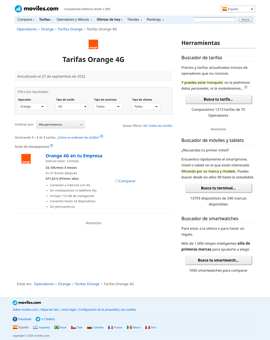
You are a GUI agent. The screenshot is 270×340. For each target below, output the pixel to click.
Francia (115, 327)
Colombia (95, 327)
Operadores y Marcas (74, 19)
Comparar (25, 19)
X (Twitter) (45, 319)
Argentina (41, 327)
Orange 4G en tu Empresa (74, 155)
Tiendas (134, 19)
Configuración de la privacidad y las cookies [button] (107, 309)
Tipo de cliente (142, 99)
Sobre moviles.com (25, 309)
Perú (150, 327)
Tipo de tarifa (65, 99)
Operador (24, 99)
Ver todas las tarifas (157, 125)
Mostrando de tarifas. (59, 136)
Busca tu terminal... (218, 188)
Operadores (27, 29)
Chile (76, 327)
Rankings (155, 19)
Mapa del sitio (49, 309)
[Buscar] (214, 19)
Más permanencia (60, 124)
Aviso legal (69, 309)
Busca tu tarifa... (218, 99)
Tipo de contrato (105, 99)
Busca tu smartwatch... (218, 260)
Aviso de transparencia (34, 146)
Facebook (22, 319)
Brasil (60, 327)
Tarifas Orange (70, 29)
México (134, 327)
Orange (47, 29)
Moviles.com (36, 8)
